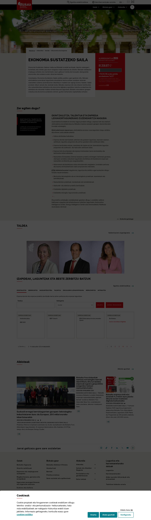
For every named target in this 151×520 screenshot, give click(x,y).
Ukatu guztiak (109, 515)
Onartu (94, 515)
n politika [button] (25, 514)
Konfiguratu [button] (127, 515)
